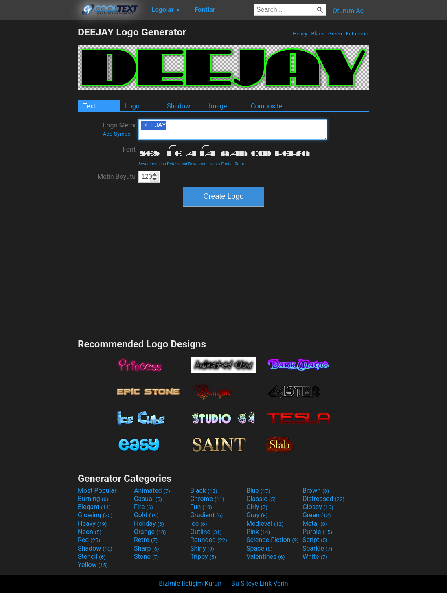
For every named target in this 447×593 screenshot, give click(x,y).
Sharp (146, 548)
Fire (143, 507)
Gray (256, 515)
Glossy (317, 507)
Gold (146, 515)
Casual (148, 499)
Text (89, 106)
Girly (256, 507)
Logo (132, 106)
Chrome (207, 499)
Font (129, 149)
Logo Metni (119, 129)
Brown (315, 490)
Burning (93, 499)
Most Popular (97, 490)
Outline (206, 532)
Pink (258, 532)
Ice (198, 523)
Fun (201, 507)
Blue (258, 490)
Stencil (91, 556)
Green (335, 34)
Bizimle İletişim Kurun (190, 583)
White (314, 556)
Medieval (265, 523)
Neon (89, 532)
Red (89, 540)
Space (259, 548)
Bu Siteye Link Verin (259, 583)
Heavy (300, 34)
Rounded (208, 540)
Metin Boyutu (116, 176)
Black (317, 34)
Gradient (206, 515)
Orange (150, 532)
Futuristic (356, 34)
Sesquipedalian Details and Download (172, 164)
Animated (152, 490)
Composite (267, 106)
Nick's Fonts (221, 164)
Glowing (95, 515)
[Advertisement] (38, 148)
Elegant (94, 507)
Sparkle (317, 548)
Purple (317, 532)
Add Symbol (117, 134)
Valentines (265, 556)
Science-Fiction (272, 540)
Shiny (202, 548)
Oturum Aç (348, 11)
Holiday (149, 523)
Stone (146, 556)
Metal (314, 523)
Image (218, 106)
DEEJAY (232, 129)
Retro (239, 164)
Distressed (323, 499)
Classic (261, 499)
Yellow (93, 565)
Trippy (203, 556)
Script (315, 540)
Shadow (178, 106)
